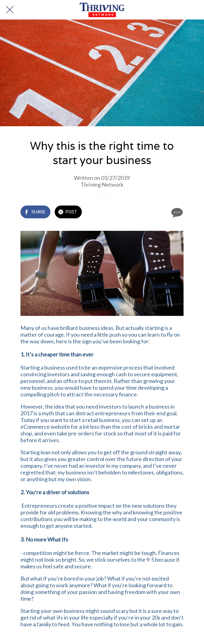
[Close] (9, 9)
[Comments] (176, 212)
